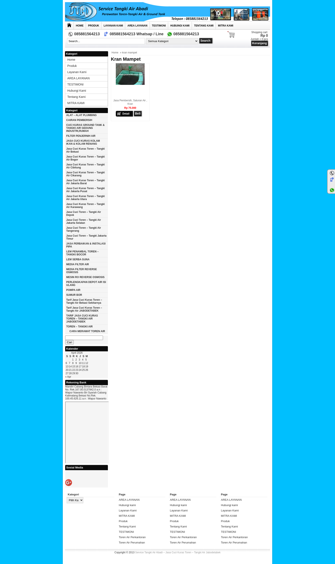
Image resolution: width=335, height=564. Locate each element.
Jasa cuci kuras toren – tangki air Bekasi (85, 150)
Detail (125, 113)
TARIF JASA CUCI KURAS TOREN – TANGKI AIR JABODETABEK (82, 318)
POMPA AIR (73, 290)
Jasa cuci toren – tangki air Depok (83, 213)
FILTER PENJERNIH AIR (81, 135)
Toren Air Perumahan (132, 542)
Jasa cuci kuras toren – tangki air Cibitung (85, 166)
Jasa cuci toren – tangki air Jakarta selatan (83, 221)
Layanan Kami (113, 25)
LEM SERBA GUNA (78, 259)
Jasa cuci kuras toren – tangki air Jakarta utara (85, 198)
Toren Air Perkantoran (132, 537)
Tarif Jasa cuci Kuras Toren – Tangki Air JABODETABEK (84, 309)
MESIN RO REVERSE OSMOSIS (85, 277)
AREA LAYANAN (137, 25)
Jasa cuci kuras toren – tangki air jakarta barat (85, 182)
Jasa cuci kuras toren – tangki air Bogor (85, 158)
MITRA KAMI (225, 25)
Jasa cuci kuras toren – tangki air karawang (85, 206)
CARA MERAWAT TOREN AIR (87, 331)
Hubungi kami (180, 25)
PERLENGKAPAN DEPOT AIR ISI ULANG (86, 284)
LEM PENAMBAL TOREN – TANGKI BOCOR (82, 253)
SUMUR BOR (74, 294)
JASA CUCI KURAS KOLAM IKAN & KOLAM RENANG (83, 142)
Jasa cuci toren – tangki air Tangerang (83, 229)
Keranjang (259, 43)
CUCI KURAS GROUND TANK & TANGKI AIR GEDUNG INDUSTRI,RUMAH (85, 128)
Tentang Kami (203, 25)
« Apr (68, 376)
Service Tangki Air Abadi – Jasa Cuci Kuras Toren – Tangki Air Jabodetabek (178, 552)
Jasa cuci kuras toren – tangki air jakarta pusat (85, 190)
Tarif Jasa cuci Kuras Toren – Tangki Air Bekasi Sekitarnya (84, 301)
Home (80, 25)
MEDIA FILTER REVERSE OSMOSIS (81, 271)
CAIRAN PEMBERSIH (79, 120)
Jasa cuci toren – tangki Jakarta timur (86, 237)
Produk (93, 25)
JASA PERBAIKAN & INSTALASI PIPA (86, 245)
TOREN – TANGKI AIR (79, 326)
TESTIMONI (159, 25)
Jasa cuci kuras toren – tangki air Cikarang (85, 174)
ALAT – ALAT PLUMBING (81, 115)
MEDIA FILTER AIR (77, 264)
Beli (138, 113)
